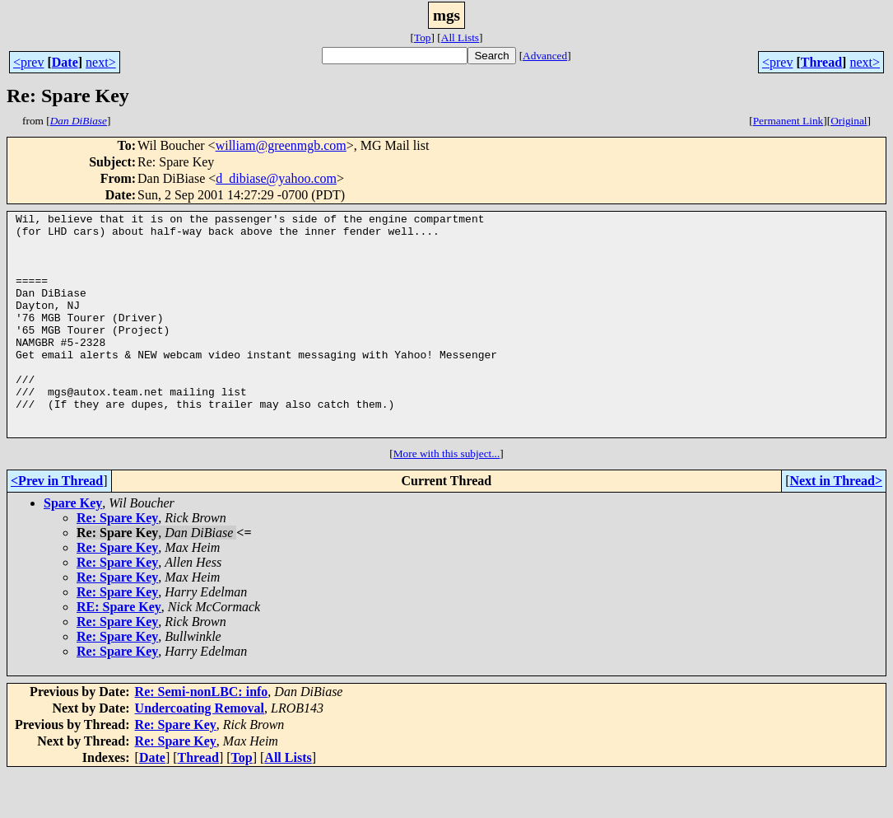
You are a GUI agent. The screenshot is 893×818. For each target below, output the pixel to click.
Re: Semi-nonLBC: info (201, 736)
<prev (28, 62)
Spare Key (73, 547)
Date (65, 62)
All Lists (460, 37)
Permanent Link (788, 121)
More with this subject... (446, 498)
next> (101, 62)
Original (848, 121)
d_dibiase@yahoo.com (276, 178)
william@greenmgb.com (281, 145)
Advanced (545, 55)
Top (422, 37)
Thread (821, 62)
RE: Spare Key (119, 651)
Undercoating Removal (199, 753)
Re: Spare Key (117, 562)
